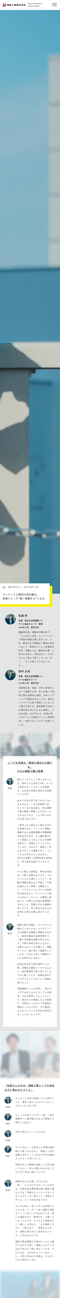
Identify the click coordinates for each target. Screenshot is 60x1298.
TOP (4, 587)
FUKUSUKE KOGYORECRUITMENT (22, 5)
